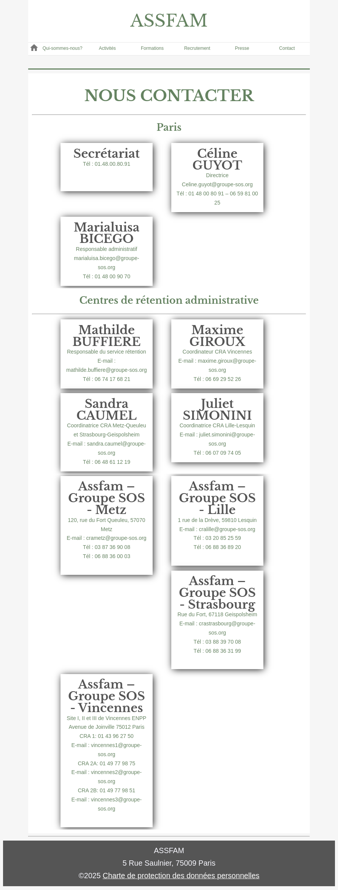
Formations (152, 48)
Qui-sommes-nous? (63, 48)
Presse (242, 48)
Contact (287, 48)
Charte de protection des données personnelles (181, 875)
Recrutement (197, 48)
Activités (107, 48)
